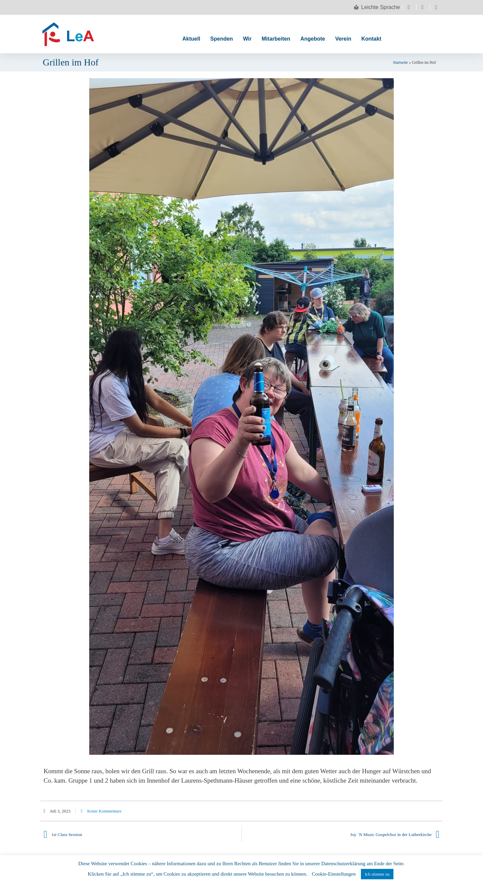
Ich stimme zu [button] (377, 874)
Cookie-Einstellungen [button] (334, 874)
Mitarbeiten (276, 39)
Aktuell (191, 39)
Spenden (221, 39)
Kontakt (371, 39)
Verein (343, 39)
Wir (247, 39)
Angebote (312, 39)
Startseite (400, 62)
